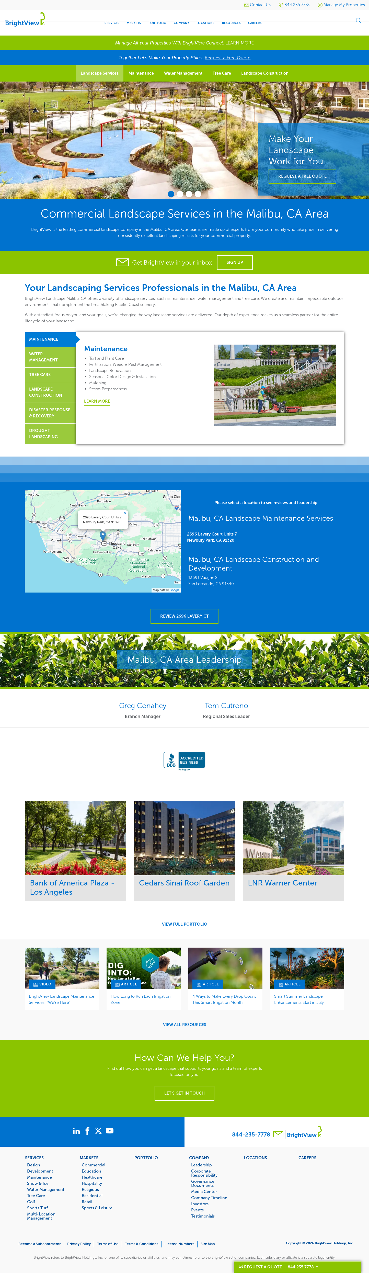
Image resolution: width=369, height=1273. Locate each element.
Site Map (208, 1244)
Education (91, 1171)
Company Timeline (209, 1197)
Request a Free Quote (227, 58)
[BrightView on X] (108, 1131)
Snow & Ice (38, 1183)
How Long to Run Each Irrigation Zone (140, 999)
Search (356, 23)
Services (34, 1157)
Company (199, 1157)
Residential (92, 1195)
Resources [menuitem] (231, 23)
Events (197, 1210)
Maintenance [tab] (43, 339)
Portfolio (146, 1157)
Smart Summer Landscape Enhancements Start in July (299, 999)
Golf (31, 1201)
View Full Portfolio (184, 924)
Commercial (93, 1165)
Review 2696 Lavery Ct (184, 616)
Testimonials (203, 1216)
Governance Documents (202, 1183)
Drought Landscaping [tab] (43, 433)
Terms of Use (108, 1244)
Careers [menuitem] (255, 23)
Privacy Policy (79, 1244)
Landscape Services (99, 73)
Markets (89, 1157)
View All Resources (184, 1025)
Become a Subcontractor (39, 1244)
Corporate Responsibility (204, 1173)
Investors (200, 1203)
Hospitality (92, 1183)
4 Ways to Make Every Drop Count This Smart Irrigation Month (224, 999)
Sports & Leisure (97, 1208)
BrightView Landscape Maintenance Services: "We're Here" (61, 999)
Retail (87, 1201)
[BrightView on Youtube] (127, 1131)
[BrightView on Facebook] (88, 1131)
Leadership (201, 1165)
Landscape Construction (265, 73)
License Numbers (179, 1244)
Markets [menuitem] (134, 23)
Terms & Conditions (141, 1244)
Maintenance (141, 73)
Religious (90, 1189)
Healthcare (92, 1177)
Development (40, 1171)
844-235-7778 (251, 1134)
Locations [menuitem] (205, 23)
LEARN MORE (239, 43)
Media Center (204, 1191)
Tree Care (222, 73)
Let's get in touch (184, 1093)
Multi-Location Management (41, 1216)
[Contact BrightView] (278, 1134)
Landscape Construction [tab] (45, 392)
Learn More (97, 401)
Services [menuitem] (112, 23)
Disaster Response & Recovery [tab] (49, 412)
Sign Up (235, 262)
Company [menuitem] (181, 23)
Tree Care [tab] (40, 374)
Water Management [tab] (43, 356)
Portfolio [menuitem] (157, 23)
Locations (255, 1157)
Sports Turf (37, 1208)
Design (33, 1165)
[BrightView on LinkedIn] (68, 1131)
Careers (307, 1157)
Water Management (183, 73)
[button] (103, 536)
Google (174, 590)
